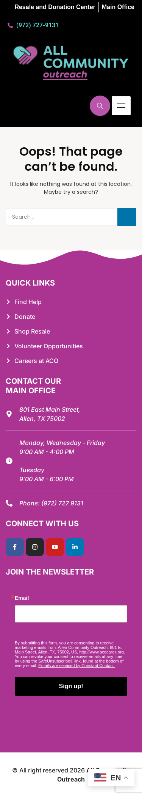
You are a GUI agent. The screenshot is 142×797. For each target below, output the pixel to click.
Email (22, 598)
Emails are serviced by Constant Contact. (76, 665)
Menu (121, 105)
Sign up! (71, 686)
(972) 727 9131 (62, 503)
